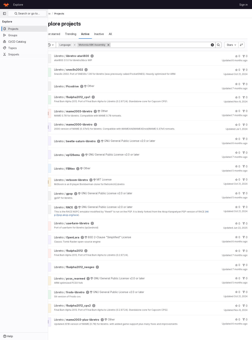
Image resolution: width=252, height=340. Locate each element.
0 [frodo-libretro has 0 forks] (244, 292)
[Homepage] (6, 5)
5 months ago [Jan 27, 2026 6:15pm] (239, 197)
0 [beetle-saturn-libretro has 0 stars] (237, 139)
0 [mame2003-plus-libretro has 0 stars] (237, 319)
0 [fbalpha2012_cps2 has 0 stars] (237, 305)
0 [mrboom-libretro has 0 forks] (244, 179)
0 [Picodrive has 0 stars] (237, 84)
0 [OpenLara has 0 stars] (237, 237)
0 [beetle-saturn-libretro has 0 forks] (244, 139)
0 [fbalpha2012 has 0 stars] (237, 250)
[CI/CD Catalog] (24, 42)
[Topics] (24, 48)
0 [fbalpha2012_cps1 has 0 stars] (237, 97)
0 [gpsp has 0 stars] (237, 193)
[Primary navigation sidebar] (5, 14)
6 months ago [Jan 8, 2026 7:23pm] (239, 241)
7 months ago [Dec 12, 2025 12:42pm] (239, 255)
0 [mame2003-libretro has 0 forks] (244, 111)
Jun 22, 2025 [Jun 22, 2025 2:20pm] (240, 227)
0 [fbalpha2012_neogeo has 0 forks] (244, 265)
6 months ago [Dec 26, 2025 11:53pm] (239, 60)
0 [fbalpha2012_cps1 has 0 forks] (244, 97)
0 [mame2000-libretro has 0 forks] (244, 124)
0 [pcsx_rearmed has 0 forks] (244, 278)
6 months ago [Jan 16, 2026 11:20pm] (239, 323)
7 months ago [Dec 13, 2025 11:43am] (239, 115)
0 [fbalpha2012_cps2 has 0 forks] (244, 305)
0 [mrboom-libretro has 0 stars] (237, 179)
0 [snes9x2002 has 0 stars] (237, 69)
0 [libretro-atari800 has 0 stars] (237, 56)
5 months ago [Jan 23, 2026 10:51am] (239, 170)
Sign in (243, 4)
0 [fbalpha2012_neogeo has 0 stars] (237, 265)
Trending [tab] (81, 34)
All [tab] (121, 34)
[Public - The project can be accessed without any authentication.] (102, 55)
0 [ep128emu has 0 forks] (244, 152)
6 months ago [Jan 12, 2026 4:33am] (239, 143)
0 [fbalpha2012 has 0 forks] (244, 250)
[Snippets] (24, 54)
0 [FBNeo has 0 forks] (244, 166)
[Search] (166, 45)
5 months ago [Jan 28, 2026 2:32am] (239, 282)
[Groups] (24, 35)
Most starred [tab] (63, 34)
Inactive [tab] (109, 34)
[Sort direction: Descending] (241, 45)
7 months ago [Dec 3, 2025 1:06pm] (239, 88)
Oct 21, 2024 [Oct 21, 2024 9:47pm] (240, 74)
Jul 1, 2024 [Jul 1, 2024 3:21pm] (241, 129)
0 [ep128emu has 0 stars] (237, 152)
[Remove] (119, 45)
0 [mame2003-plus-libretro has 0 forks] (244, 319)
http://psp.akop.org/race (85, 215)
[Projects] (24, 29)
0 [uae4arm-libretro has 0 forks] (244, 223)
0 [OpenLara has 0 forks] (244, 237)
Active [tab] (96, 34)
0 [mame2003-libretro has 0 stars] (237, 111)
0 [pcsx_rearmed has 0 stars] (237, 278)
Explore (18, 4)
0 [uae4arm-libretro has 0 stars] (237, 223)
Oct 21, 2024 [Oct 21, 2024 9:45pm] (240, 211)
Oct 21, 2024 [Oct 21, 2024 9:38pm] (240, 296)
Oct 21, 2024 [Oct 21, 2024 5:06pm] (240, 183)
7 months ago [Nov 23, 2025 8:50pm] (239, 157)
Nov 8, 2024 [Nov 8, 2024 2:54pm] (240, 101)
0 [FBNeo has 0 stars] (237, 166)
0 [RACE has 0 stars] (237, 207)
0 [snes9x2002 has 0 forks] (244, 69)
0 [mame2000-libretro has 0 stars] (237, 124)
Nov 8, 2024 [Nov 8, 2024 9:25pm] (240, 310)
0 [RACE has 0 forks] (244, 207)
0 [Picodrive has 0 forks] (244, 84)
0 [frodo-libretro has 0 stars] (237, 292)
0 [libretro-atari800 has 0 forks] (244, 56)
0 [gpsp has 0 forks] (244, 193)
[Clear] (212, 45)
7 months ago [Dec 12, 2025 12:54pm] (239, 269)
